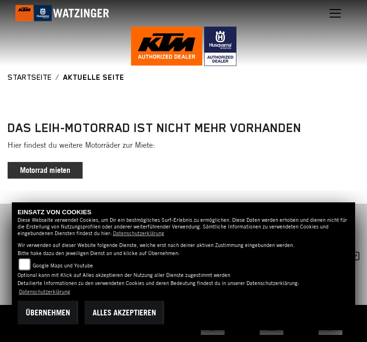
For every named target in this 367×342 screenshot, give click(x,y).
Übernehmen (48, 312)
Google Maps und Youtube (63, 265)
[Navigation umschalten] (336, 13)
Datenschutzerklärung (138, 233)
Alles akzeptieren (124, 312)
